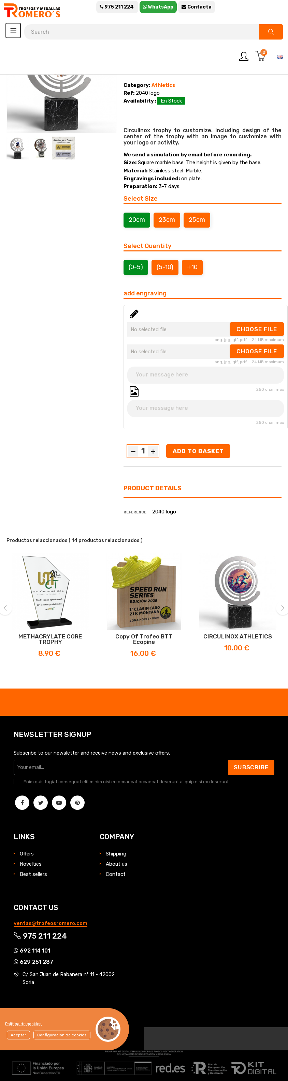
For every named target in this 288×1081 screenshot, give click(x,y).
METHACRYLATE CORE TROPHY (50, 639)
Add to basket (198, 451)
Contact (116, 874)
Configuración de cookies (62, 1035)
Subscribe (250, 767)
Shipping (116, 854)
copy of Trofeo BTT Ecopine (144, 639)
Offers (27, 854)
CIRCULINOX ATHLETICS (237, 636)
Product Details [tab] (153, 488)
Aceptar (18, 1035)
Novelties (31, 864)
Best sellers (33, 874)
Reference (135, 512)
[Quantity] (143, 451)
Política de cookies (23, 1023)
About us (116, 864)
